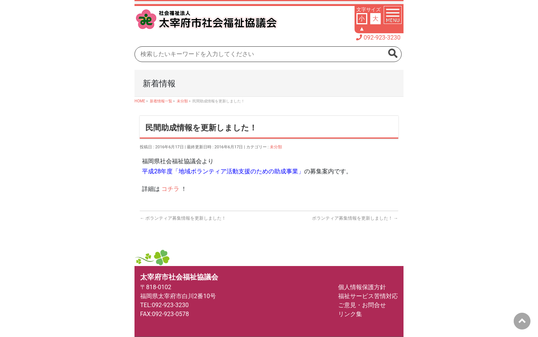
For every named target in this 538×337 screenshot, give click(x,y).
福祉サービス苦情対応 (368, 296)
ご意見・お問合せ (362, 305)
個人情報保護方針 (362, 287)
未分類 (276, 147)
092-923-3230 (382, 37)
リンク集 (350, 314)
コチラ (171, 188)
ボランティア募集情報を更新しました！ (183, 218)
